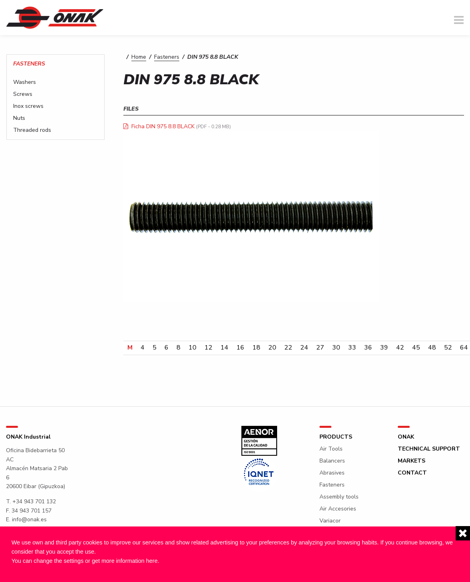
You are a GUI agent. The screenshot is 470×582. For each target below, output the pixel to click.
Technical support (429, 449)
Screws (22, 94)
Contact (412, 473)
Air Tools (331, 449)
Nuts (19, 118)
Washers (24, 82)
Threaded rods (32, 130)
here (152, 561)
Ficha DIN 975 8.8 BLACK (162, 126)
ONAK (406, 437)
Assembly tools (339, 497)
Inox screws (28, 106)
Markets (411, 461)
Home (138, 57)
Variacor (330, 521)
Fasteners (166, 57)
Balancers (332, 461)
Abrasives (332, 473)
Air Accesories (337, 509)
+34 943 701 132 (34, 501)
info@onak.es (29, 519)
